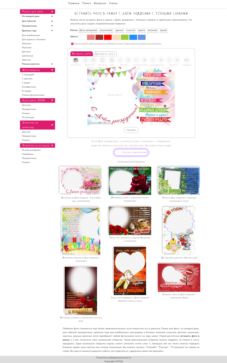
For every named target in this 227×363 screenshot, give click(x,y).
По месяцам (28, 117)
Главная (73, 3)
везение (152, 30)
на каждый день (190, 328)
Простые (26, 59)
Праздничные (29, 25)
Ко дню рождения (31, 150)
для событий (70, 332)
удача (141, 30)
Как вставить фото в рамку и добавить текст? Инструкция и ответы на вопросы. (118, 43)
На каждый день (30, 16)
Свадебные (27, 154)
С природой (28, 74)
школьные (193, 332)
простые (67, 336)
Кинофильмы (29, 86)
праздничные (85, 332)
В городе (26, 90)
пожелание (106, 30)
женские (160, 332)
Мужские (26, 47)
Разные (26, 113)
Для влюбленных (31, 35)
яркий (163, 30)
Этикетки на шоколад (30, 125)
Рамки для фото (170, 328)
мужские (171, 332)
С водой (26, 82)
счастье (131, 30)
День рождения (88, 30)
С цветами (27, 78)
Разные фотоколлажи (33, 95)
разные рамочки (82, 336)
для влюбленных (119, 332)
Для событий (29, 21)
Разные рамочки (31, 63)
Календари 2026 (33, 100)
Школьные (27, 55)
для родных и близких (142, 332)
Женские (26, 43)
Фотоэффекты (31, 70)
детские (182, 332)
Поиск (86, 3)
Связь (113, 3)
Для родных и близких (34, 39)
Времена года (29, 30)
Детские (26, 51)
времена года (101, 332)
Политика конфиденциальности (113, 357)
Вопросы (100, 3)
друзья (119, 30)
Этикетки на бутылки (36, 145)
